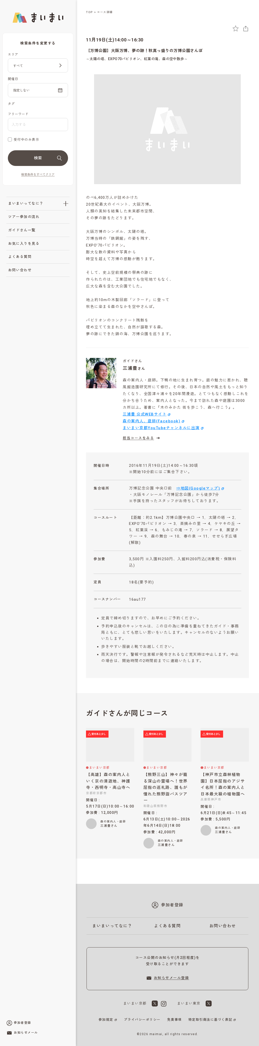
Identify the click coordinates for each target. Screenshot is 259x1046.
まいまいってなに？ (26, 203)
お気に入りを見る (23, 243)
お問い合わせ (20, 270)
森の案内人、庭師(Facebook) (151, 421)
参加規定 (106, 1019)
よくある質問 (20, 257)
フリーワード (18, 114)
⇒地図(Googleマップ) (198, 488)
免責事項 (174, 1019)
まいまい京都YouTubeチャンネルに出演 (161, 428)
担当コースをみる (142, 438)
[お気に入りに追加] (235, 28)
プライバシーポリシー (142, 1019)
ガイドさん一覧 (22, 230)
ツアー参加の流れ (23, 217)
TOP (89, 12)
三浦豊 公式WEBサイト (144, 414)
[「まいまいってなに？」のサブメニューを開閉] (65, 203)
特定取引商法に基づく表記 (210, 1019)
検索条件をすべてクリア (38, 174)
